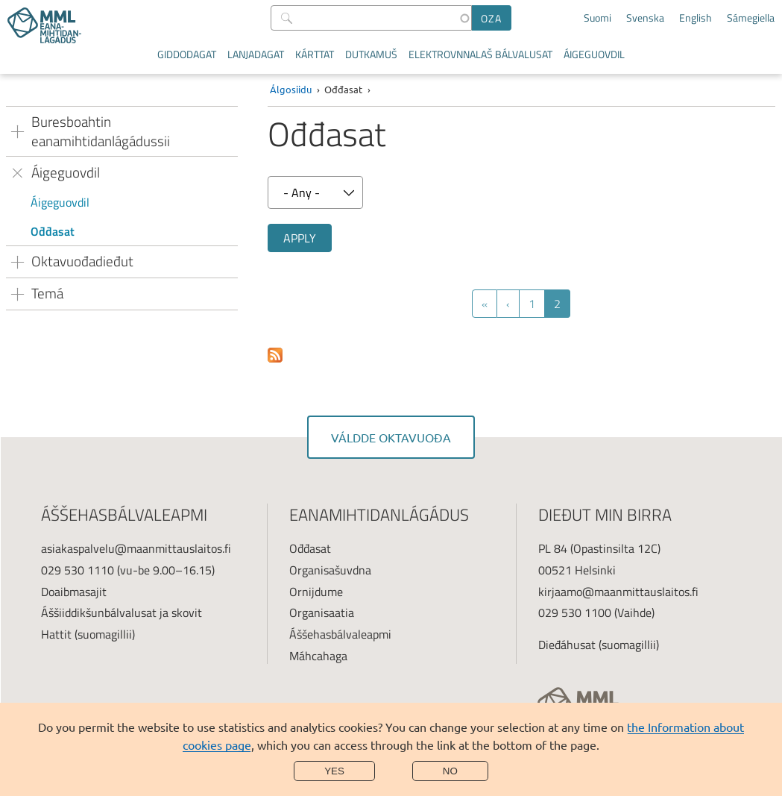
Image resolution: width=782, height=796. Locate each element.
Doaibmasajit (74, 592)
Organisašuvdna (330, 570)
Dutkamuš (371, 54)
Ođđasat (53, 231)
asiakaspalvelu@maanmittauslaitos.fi (136, 548)
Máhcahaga (318, 656)
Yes (334, 771)
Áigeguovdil (594, 54)
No (450, 771)
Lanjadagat (255, 54)
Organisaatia (321, 612)
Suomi (597, 18)
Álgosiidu (291, 89)
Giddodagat (186, 54)
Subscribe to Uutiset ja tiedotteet (275, 356)
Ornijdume (316, 592)
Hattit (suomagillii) (88, 634)
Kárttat (314, 54)
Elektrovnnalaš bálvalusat (480, 54)
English (695, 18)
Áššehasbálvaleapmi (340, 634)
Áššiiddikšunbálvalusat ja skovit (121, 612)
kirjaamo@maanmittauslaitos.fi (618, 592)
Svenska (645, 18)
